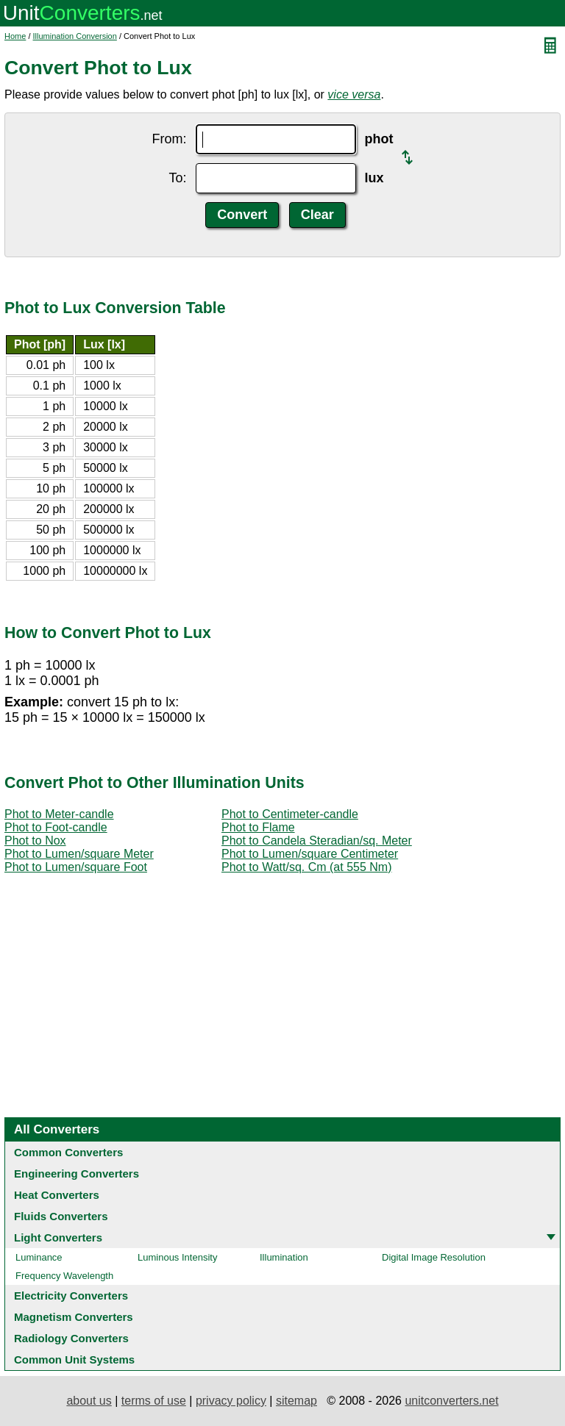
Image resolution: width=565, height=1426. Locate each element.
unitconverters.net (451, 1400)
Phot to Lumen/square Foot (75, 867)
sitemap (296, 1400)
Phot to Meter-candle (59, 814)
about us (88, 1400)
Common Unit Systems (74, 1359)
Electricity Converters (71, 1295)
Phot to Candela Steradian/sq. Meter (316, 840)
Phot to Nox (35, 840)
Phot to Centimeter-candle (289, 814)
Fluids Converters (61, 1216)
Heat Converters (56, 1195)
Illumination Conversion (75, 36)
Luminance (39, 1257)
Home (15, 36)
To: (177, 178)
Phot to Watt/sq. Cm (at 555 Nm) (306, 867)
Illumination (284, 1257)
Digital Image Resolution (434, 1257)
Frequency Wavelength (64, 1275)
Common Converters (68, 1152)
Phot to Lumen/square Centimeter (309, 854)
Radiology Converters (71, 1338)
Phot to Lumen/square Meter (79, 854)
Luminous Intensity (177, 1257)
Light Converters (58, 1237)
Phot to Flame (258, 827)
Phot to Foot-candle (55, 827)
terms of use (153, 1400)
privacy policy (231, 1400)
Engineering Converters (76, 1173)
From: (169, 139)
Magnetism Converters (73, 1317)
